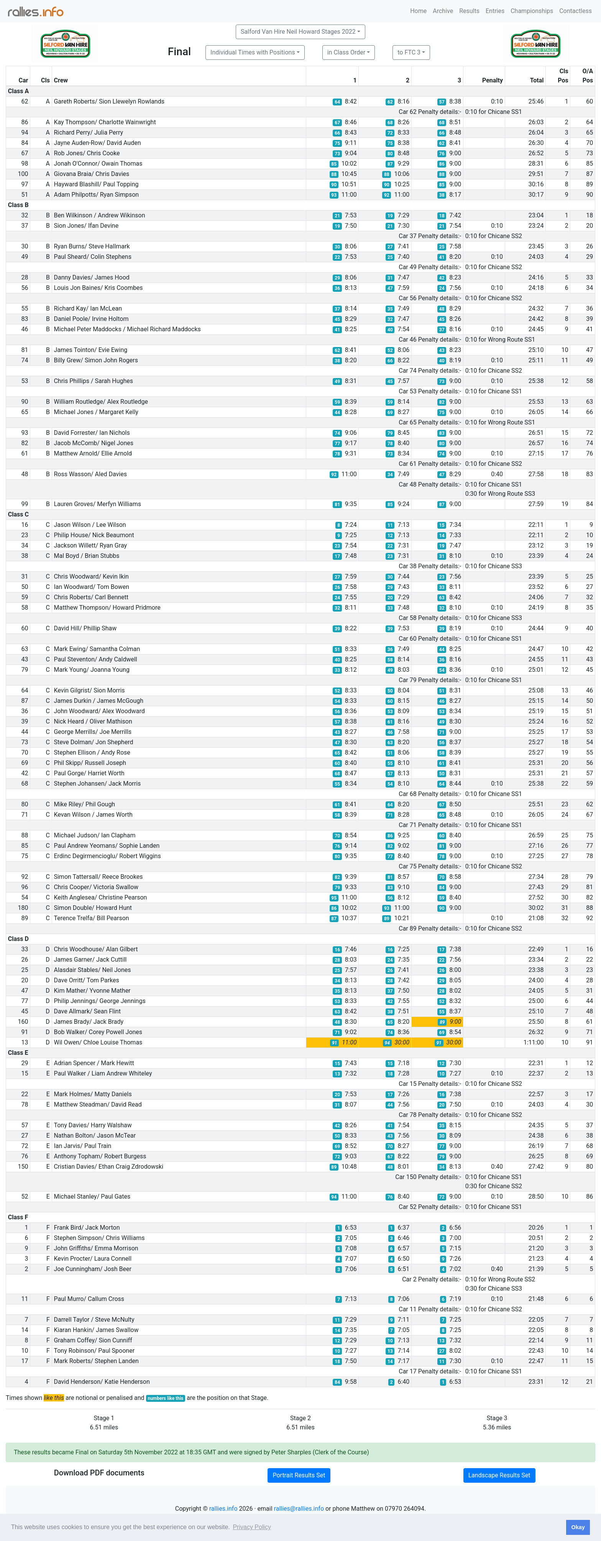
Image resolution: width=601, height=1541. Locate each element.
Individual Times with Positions (252, 52)
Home (418, 11)
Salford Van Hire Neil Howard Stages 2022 (298, 31)
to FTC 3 (408, 52)
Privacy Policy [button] (252, 1527)
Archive (443, 11)
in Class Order (346, 52)
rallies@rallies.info (299, 1508)
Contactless (575, 11)
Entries (495, 11)
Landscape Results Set (499, 1475)
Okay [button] (578, 1527)
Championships (532, 11)
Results (469, 11)
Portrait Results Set (299, 1475)
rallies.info (223, 1508)
